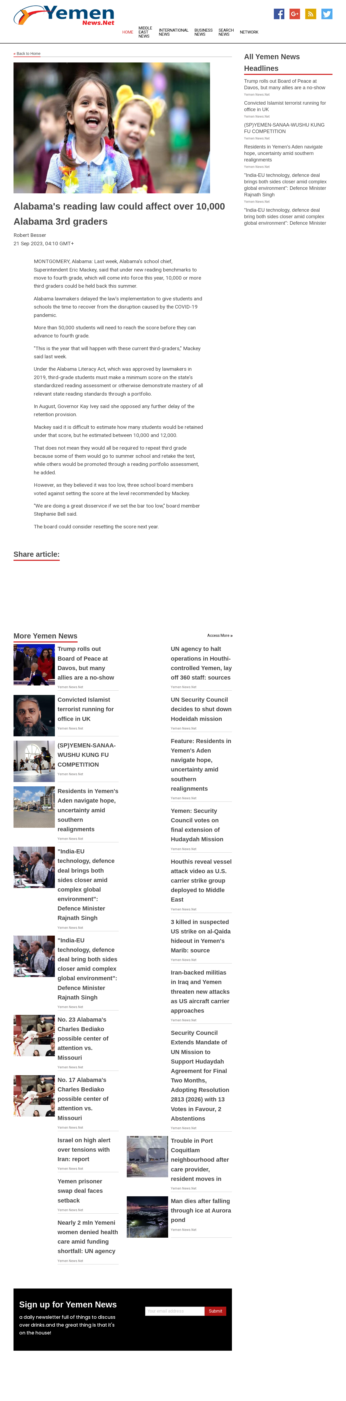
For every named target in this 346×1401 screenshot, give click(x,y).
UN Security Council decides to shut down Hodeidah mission (201, 709)
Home (127, 32)
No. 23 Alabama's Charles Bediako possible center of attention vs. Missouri (83, 1038)
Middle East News (145, 32)
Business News (204, 32)
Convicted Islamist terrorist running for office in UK (86, 709)
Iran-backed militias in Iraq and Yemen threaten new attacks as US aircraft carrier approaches (200, 991)
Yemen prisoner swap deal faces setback (80, 1191)
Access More (218, 635)
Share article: (37, 554)
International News (174, 32)
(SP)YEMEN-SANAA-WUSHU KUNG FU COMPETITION (87, 755)
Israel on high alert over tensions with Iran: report (84, 1149)
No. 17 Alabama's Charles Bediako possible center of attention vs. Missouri (83, 1099)
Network (249, 32)
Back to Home (27, 54)
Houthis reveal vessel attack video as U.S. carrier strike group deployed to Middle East (201, 880)
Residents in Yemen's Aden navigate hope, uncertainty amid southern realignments (88, 810)
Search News (226, 32)
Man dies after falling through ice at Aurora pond (201, 1210)
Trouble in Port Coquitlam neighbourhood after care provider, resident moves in (200, 1159)
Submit (215, 1311)
